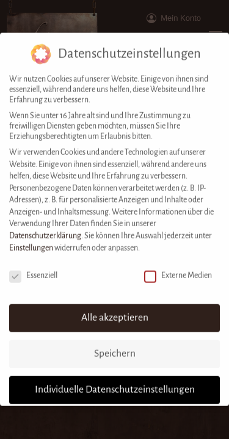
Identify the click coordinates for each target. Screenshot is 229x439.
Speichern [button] (115, 344)
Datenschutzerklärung (45, 227)
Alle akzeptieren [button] (114, 308)
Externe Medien (178, 267)
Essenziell (33, 267)
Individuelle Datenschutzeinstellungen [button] (115, 380)
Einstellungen (31, 239)
